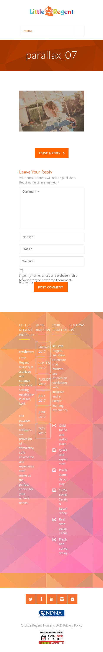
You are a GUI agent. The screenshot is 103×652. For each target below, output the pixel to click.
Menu (54, 30)
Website (28, 261)
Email (27, 249)
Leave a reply (52, 153)
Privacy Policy (72, 625)
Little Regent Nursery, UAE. (43, 625)
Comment (30, 191)
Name (28, 237)
